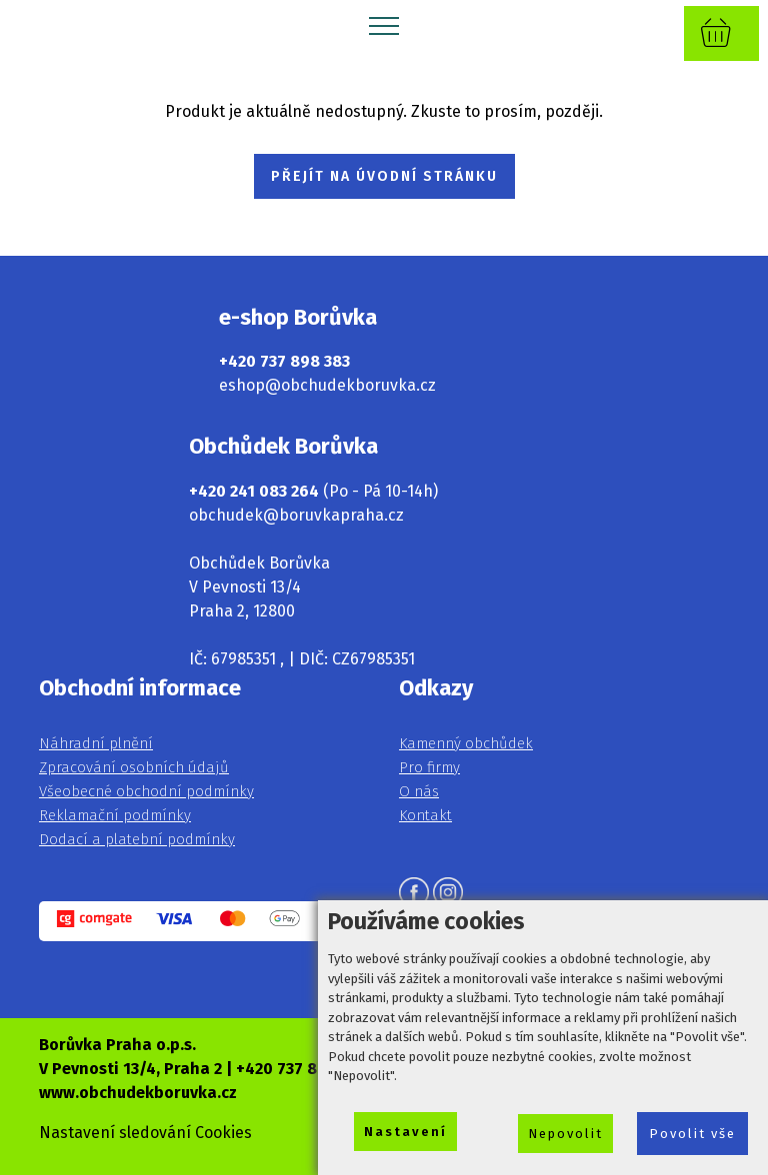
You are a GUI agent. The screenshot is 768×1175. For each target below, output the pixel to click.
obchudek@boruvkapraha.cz (296, 515)
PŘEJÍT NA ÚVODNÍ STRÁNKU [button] (384, 176)
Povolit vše (692, 1133)
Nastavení (405, 1131)
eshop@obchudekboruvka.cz (327, 385)
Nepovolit (565, 1133)
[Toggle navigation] (384, 25)
